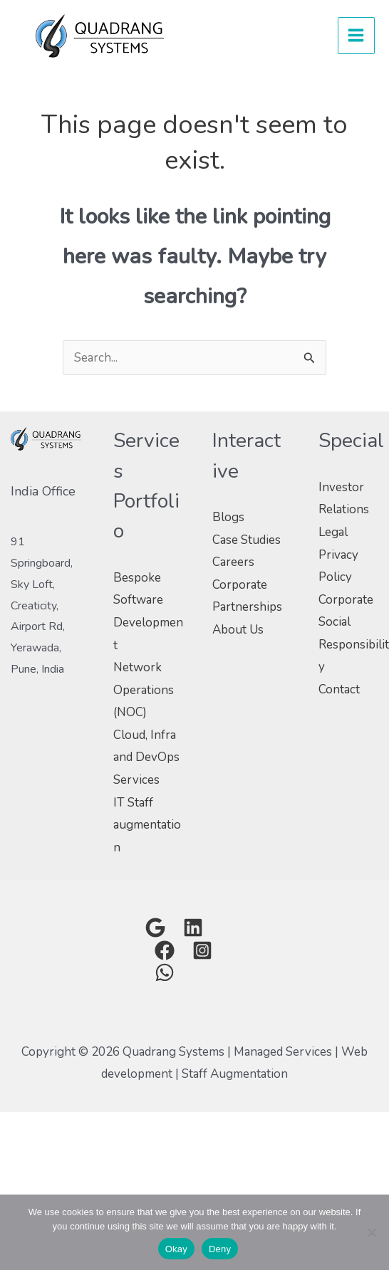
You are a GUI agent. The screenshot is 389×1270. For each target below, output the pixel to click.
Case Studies (246, 540)
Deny (220, 1249)
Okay (176, 1249)
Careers (233, 562)
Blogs (228, 517)
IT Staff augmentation (147, 825)
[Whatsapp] (165, 972)
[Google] (155, 928)
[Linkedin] (193, 928)
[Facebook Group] (165, 950)
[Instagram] (202, 950)
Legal (333, 532)
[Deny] (371, 1232)
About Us (238, 629)
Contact (339, 689)
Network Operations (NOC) (143, 689)
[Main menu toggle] (356, 36)
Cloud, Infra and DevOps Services (146, 757)
